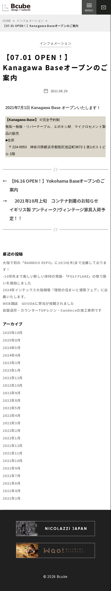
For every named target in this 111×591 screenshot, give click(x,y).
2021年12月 (13, 445)
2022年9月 (11, 392)
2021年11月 (13, 453)
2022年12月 (13, 377)
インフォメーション (30, 20)
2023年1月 (11, 370)
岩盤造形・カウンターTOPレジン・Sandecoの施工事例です (52, 310)
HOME (7, 20)
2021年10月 (13, 460)
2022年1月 (11, 438)
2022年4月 (11, 415)
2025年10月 (13, 332)
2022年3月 (11, 422)
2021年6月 (11, 483)
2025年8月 (11, 340)
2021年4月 (11, 490)
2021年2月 (11, 498)
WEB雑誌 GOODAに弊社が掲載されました (38, 303)
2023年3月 (11, 362)
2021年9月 (11, 468)
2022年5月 (11, 407)
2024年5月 (11, 347)
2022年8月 (11, 400)
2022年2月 (11, 430)
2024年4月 (11, 355)
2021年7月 (11, 475)
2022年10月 (13, 385)
